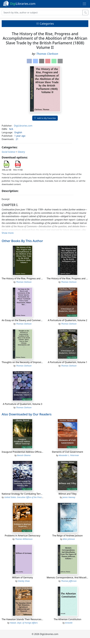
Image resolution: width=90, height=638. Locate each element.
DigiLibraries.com (23, 125)
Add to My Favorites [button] (45, 118)
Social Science (8, 151)
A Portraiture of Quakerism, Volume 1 (67, 362)
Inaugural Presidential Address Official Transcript (27, 451)
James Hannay (68, 497)
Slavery (21, 151)
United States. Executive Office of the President (25, 497)
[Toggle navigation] (84, 4)
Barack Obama (23, 455)
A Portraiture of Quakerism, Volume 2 (67, 320)
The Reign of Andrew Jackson (67, 535)
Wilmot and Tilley (67, 493)
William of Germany (22, 577)
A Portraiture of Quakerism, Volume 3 (22, 404)
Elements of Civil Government (67, 451)
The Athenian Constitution (67, 619)
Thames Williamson (24, 539)
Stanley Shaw (24, 581)
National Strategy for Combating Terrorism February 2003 (32, 493)
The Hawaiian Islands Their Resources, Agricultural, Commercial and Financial (42, 619)
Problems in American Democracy (22, 535)
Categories (45, 23)
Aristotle (68, 622)
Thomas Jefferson (69, 581)
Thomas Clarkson (47, 54)
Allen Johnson (69, 539)
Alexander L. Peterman (69, 455)
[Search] (42, 12)
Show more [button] (8, 232)
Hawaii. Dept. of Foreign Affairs (24, 622)
